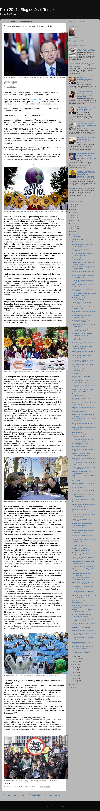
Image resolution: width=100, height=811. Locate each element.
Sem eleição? (76, 373)
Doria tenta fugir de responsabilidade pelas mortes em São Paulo (84, 79)
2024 (72, 209)
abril (74, 672)
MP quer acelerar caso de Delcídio (83, 499)
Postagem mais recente (14, 795)
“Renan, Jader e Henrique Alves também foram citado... (82, 303)
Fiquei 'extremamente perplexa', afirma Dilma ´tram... (82, 394)
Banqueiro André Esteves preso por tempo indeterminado (83, 647)
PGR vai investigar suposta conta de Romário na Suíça (83, 408)
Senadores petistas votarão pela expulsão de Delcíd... (82, 245)
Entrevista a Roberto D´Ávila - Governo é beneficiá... (81, 320)
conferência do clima (37, 99)
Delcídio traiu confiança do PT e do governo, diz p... (83, 415)
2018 (72, 226)
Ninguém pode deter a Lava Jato (82, 630)
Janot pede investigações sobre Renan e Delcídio (82, 347)
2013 (72, 687)
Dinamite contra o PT (79, 432)
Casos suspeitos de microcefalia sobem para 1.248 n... (82, 424)
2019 (72, 223)
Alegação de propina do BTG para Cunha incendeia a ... (83, 495)
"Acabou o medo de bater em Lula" (83, 512)
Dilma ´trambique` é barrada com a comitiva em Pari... (83, 285)
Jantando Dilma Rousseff (80, 509)
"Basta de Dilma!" (77, 528)
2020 (72, 220)
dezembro (76, 236)
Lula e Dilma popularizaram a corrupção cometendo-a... (81, 549)
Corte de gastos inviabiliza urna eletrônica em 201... (82, 356)
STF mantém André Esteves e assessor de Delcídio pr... (81, 651)
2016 (72, 231)
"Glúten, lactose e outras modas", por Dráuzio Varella (86, 50)
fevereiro (75, 678)
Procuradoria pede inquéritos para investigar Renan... (83, 343)
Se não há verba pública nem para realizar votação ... (83, 263)
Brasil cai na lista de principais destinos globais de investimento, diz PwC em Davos (86, 140)
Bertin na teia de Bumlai (79, 446)
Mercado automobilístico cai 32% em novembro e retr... (83, 272)
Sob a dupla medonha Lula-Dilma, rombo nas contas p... (83, 440)
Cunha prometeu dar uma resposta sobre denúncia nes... (83, 544)
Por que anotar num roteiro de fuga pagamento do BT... (83, 531)
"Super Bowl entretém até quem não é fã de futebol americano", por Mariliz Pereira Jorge (85, 94)
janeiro (75, 681)
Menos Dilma (76, 502)
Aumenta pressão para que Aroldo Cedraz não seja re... (83, 329)
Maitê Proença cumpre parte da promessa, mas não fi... (82, 334)
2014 (72, 684)
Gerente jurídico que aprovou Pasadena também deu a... (81, 377)
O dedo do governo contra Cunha (82, 444)
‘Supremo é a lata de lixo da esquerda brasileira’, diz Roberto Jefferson (86, 109)
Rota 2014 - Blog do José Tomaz (27, 10)
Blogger (62, 806)
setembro (76, 659)
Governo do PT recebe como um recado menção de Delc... (82, 583)
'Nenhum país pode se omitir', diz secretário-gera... (82, 592)
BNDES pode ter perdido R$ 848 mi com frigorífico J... (83, 610)
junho (74, 667)
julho (74, 664)
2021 (72, 218)
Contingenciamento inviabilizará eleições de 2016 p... (82, 381)
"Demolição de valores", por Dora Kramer (81, 188)
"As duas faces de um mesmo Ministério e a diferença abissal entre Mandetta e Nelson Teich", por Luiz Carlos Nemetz (86, 157)
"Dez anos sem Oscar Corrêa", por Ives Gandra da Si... (83, 578)
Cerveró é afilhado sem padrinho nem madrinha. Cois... (84, 258)
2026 (72, 204)
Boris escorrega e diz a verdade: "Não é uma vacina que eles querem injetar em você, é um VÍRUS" (82, 64)
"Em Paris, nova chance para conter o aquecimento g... (84, 515)
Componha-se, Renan (79, 242)
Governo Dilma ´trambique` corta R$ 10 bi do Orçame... (83, 467)
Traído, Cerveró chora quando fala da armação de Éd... (84, 294)
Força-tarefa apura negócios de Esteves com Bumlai (82, 524)
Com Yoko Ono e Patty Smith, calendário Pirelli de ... (81, 399)
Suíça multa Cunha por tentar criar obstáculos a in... (83, 484)
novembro (76, 239)
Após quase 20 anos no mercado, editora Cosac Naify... (82, 254)
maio (74, 670)
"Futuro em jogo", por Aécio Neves (83, 566)
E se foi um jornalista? (79, 411)
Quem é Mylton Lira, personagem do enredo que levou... (83, 505)
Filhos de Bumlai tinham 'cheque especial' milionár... (82, 316)
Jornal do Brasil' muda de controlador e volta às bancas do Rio (86, 125)
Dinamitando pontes (78, 600)
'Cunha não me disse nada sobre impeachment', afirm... (82, 281)
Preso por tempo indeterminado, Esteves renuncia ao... (82, 615)
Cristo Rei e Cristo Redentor (81, 627)
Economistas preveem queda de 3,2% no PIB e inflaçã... (84, 459)
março (75, 675)
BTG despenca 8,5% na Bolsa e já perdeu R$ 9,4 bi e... (83, 307)
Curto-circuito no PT (78, 603)
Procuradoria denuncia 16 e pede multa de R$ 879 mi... (82, 361)
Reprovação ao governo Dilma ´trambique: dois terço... (81, 643)
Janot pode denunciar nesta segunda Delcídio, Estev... (83, 540)
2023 (72, 212)
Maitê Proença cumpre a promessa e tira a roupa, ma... (83, 276)
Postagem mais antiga (54, 795)
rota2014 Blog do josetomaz (80, 38)
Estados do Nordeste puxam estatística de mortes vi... (81, 454)
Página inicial (34, 795)
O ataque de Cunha (78, 487)
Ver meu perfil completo (76, 41)
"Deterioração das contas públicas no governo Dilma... (84, 267)
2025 (72, 207)
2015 (72, 234)
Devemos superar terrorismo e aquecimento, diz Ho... (81, 472)
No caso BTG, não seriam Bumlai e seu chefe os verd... (83, 535)
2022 (72, 215)
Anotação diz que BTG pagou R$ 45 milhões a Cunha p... (83, 619)
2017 (72, 229)
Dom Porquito (76, 480)
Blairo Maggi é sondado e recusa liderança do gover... (82, 298)
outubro (75, 656)
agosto (75, 661)
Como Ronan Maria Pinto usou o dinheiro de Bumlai (82, 435)
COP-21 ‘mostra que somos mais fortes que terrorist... (82, 390)
